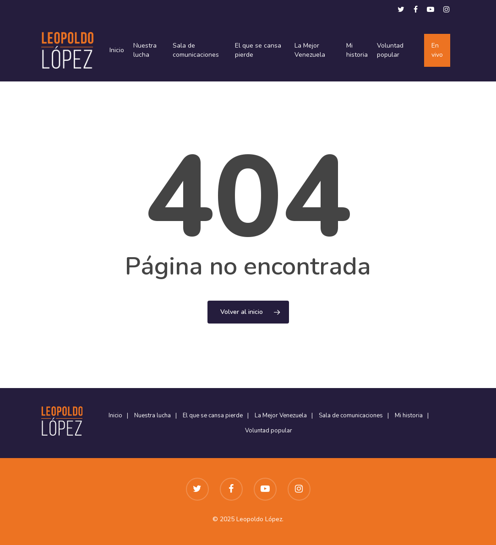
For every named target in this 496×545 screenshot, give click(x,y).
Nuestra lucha (145, 50)
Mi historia (357, 50)
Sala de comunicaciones (196, 50)
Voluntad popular (390, 50)
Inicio (116, 50)
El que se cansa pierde (258, 50)
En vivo (437, 50)
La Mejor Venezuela (309, 50)
